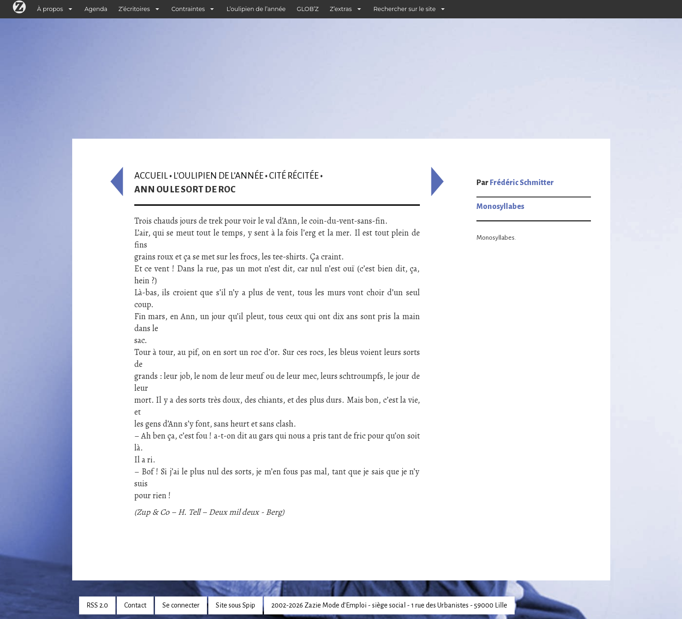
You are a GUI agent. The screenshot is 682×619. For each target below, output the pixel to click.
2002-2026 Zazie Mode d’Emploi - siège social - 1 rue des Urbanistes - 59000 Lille (389, 605)
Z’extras (341, 9)
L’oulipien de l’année (256, 9)
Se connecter (181, 605)
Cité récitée (294, 175)
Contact (135, 605)
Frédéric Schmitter (522, 183)
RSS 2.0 (97, 605)
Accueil (151, 175)
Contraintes (188, 9)
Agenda (96, 9)
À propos (50, 9)
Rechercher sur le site (404, 9)
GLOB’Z (308, 9)
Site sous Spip (235, 605)
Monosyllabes (500, 207)
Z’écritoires (134, 9)
